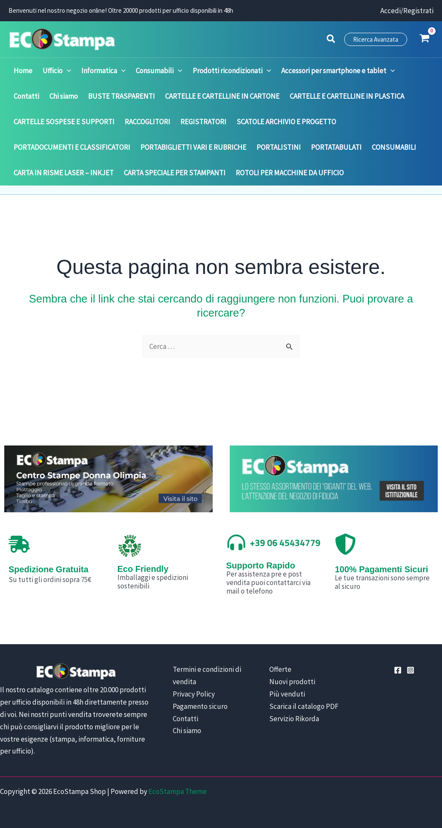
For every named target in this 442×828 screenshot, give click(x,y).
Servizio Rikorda (294, 718)
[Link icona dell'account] (406, 11)
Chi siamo (187, 730)
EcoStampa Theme (177, 791)
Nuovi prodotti (292, 681)
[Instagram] (410, 670)
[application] (67, 70)
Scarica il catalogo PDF (304, 706)
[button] (331, 40)
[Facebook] (398, 670)
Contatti (185, 718)
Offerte (280, 669)
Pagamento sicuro (200, 706)
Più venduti (287, 694)
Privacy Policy (194, 694)
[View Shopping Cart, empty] (424, 39)
